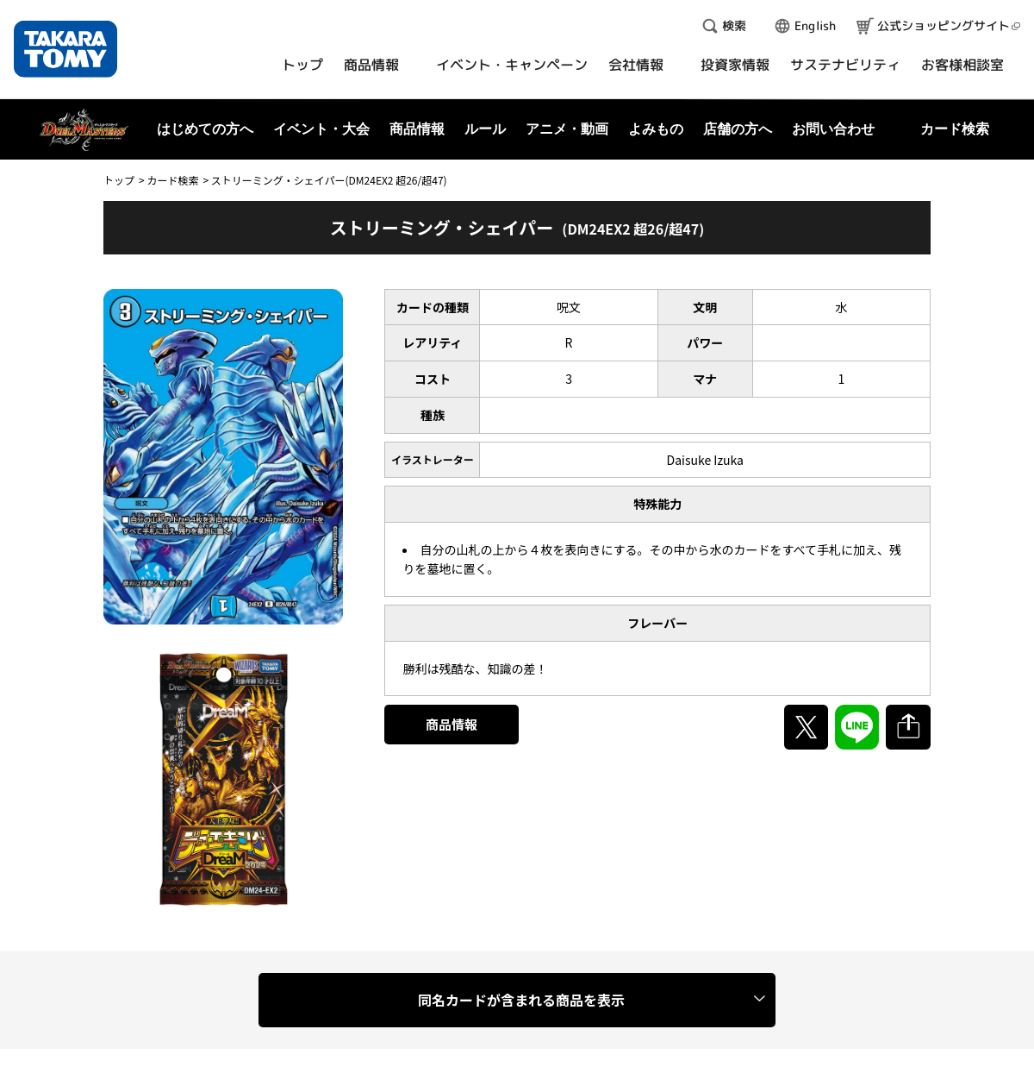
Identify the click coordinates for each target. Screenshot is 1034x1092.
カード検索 (172, 180)
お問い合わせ (833, 129)
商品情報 (451, 724)
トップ (118, 180)
